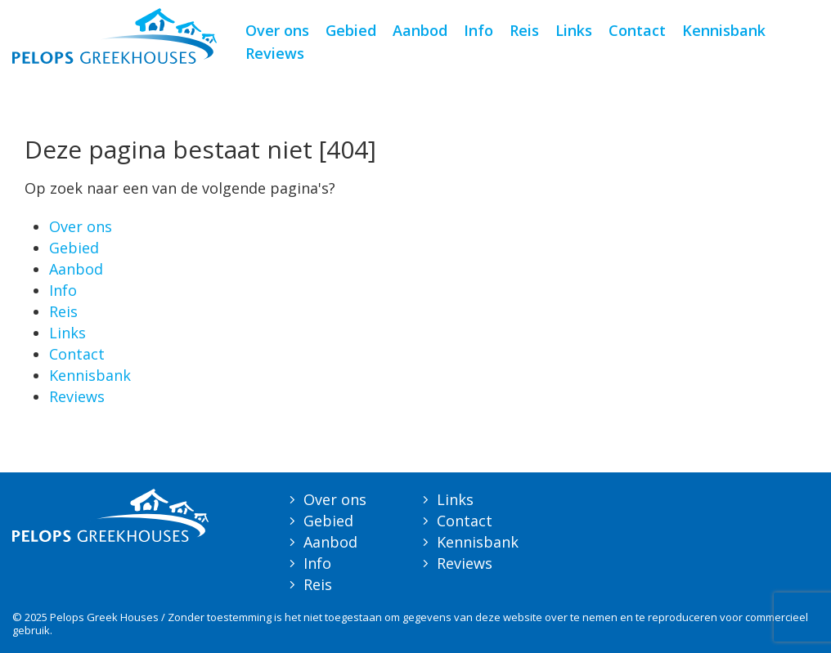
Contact (637, 30)
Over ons (277, 30)
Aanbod (420, 30)
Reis (524, 30)
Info (478, 30)
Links (573, 30)
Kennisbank (724, 30)
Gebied (351, 30)
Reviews (274, 53)
